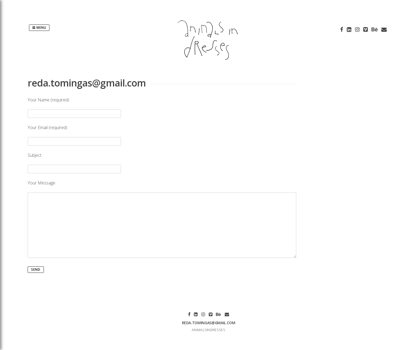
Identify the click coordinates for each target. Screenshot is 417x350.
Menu (39, 27)
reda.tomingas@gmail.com (208, 322)
